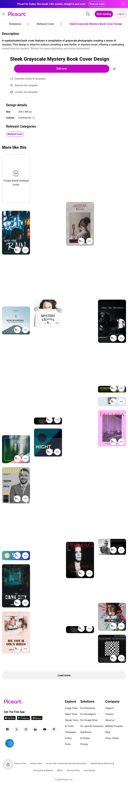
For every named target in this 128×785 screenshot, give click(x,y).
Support (109, 708)
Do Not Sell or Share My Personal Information (66, 763)
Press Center (112, 738)
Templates (70, 732)
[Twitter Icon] (16, 729)
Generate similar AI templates (30, 78)
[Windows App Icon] (36, 719)
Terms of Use (20, 763)
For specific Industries (92, 726)
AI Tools (69, 726)
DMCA (60, 770)
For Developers (88, 714)
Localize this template (26, 92)
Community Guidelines (43, 770)
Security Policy (73, 770)
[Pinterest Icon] (54, 729)
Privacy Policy (36, 763)
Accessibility (89, 770)
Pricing (84, 744)
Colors (68, 738)
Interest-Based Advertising (102, 763)
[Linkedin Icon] (35, 729)
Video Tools (71, 714)
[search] (88, 14)
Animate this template (26, 85)
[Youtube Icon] (44, 729)
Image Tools (71, 708)
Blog (107, 732)
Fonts (68, 744)
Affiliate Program (114, 726)
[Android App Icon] (23, 719)
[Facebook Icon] (7, 729)
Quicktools (86, 732)
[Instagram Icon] (26, 729)
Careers (109, 714)
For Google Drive (89, 720)
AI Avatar (85, 738)
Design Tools (71, 720)
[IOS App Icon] (10, 719)
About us (110, 720)
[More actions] (89, 241)
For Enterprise (87, 708)
